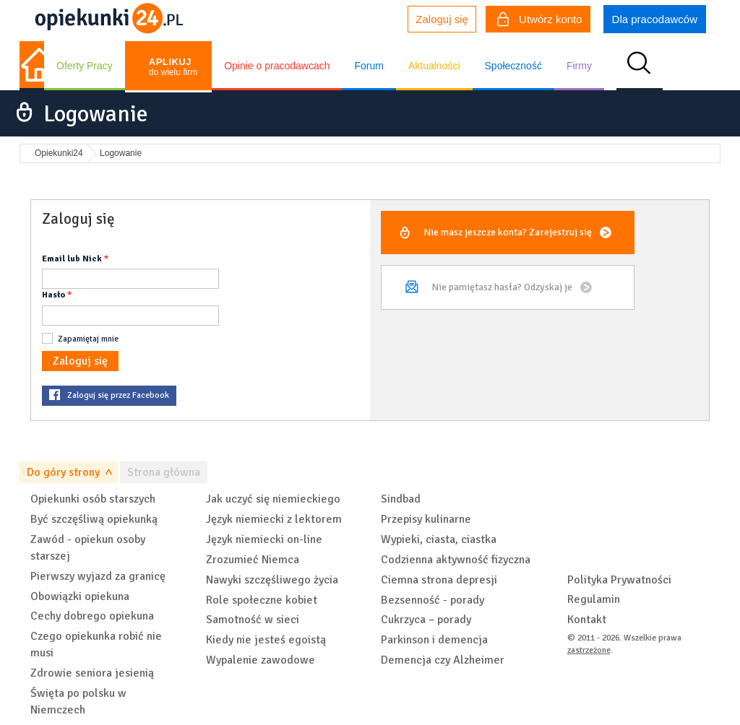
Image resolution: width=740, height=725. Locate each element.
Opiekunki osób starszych (92, 499)
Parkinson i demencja (434, 640)
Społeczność (513, 65)
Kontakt (586, 619)
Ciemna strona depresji (439, 580)
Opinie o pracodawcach (277, 65)
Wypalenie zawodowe (260, 660)
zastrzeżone (589, 650)
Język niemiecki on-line (264, 539)
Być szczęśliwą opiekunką (94, 519)
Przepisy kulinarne (426, 519)
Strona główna (163, 472)
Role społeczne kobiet (261, 600)
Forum (368, 65)
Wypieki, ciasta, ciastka (438, 539)
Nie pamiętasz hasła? (501, 287)
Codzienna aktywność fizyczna (455, 559)
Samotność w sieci (252, 619)
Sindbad (401, 499)
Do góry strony (63, 472)
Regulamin (593, 599)
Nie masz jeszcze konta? (507, 232)
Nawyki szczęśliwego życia (272, 580)
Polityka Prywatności (619, 580)
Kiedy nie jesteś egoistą (266, 640)
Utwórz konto (539, 21)
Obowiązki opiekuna (79, 596)
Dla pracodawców (654, 19)
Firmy (579, 65)
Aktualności (434, 65)
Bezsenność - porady (432, 600)
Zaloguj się (442, 19)
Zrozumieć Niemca (252, 559)
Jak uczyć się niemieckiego (273, 499)
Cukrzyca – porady (426, 619)
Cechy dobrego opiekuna (92, 616)
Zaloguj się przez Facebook (118, 395)
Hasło (53, 295)
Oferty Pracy (84, 65)
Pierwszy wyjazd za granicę (97, 576)
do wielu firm (173, 66)
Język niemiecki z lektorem (274, 519)
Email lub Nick (72, 258)
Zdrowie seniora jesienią (92, 673)
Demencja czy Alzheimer (442, 660)
